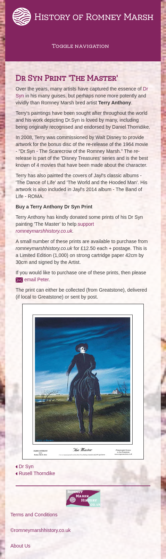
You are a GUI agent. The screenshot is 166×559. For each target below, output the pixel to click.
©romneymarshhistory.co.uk (40, 530)
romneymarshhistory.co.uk (44, 231)
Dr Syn (26, 466)
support (86, 224)
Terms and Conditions (33, 514)
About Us (20, 546)
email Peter (36, 279)
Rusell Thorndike (37, 473)
